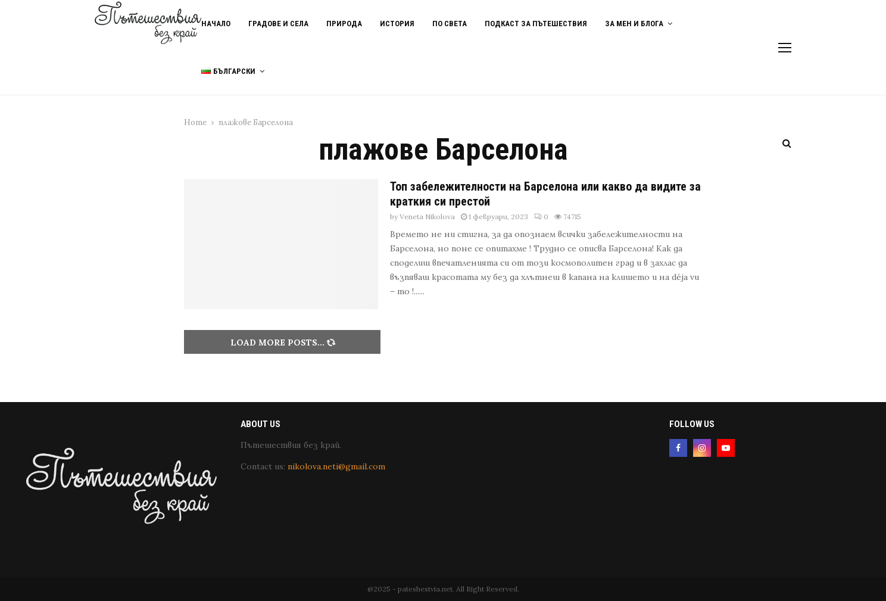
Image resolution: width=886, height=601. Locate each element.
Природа (344, 23)
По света (449, 23)
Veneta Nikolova (427, 216)
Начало (215, 23)
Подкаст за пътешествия (536, 23)
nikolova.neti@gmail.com (336, 466)
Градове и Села (278, 23)
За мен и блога (634, 23)
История (397, 23)
